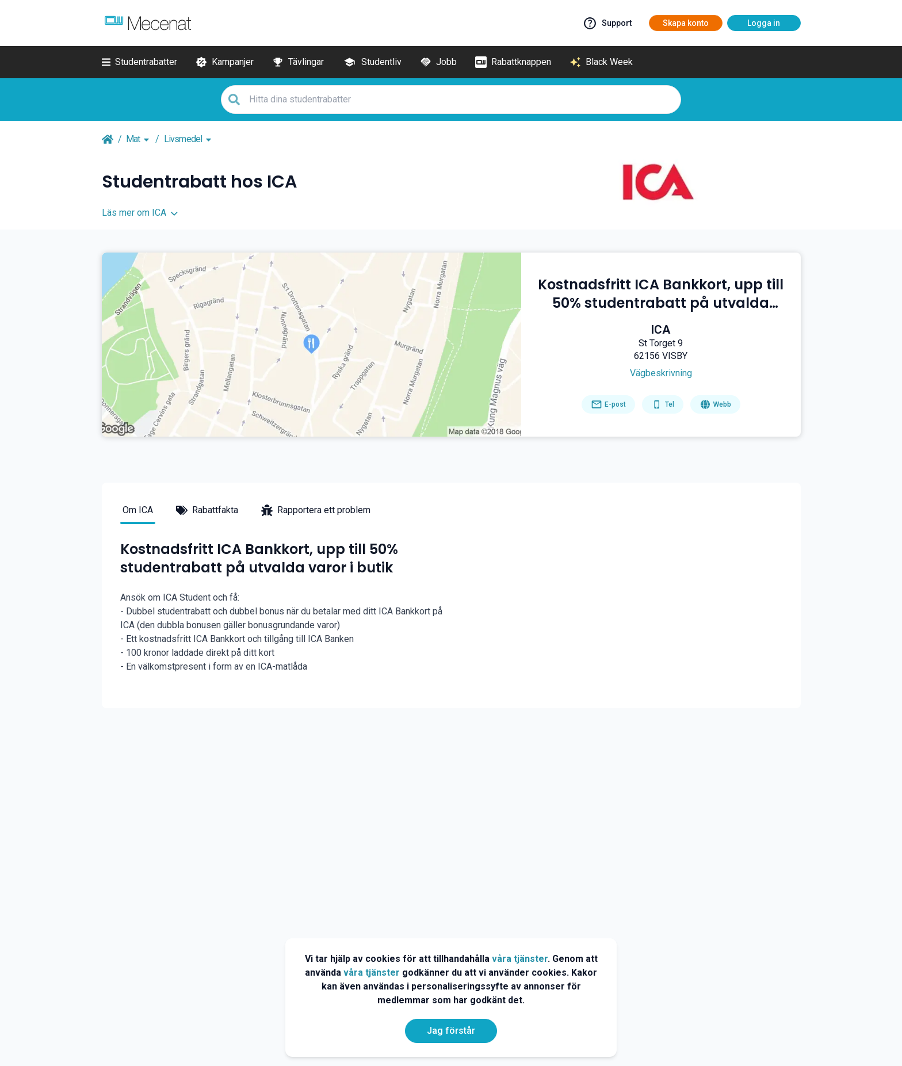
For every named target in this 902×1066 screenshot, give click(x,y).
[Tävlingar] (298, 62)
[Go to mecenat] (148, 23)
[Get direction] (661, 373)
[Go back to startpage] (107, 139)
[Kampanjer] (225, 62)
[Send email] (608, 404)
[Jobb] (438, 62)
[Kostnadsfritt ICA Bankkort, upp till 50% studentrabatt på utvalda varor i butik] (661, 294)
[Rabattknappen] (513, 62)
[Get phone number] (662, 404)
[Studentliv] (372, 62)
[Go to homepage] (715, 404)
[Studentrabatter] (139, 62)
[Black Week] (601, 62)
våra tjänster (520, 958)
